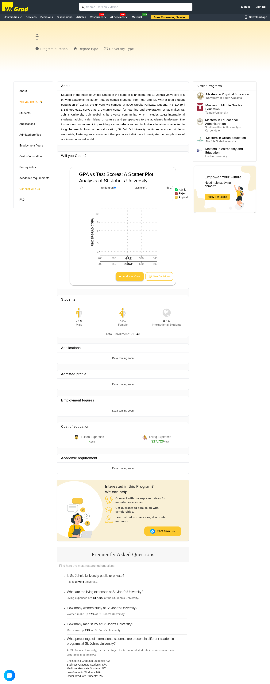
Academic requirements (34, 178)
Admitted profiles (30, 134)
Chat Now (162, 531)
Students (25, 113)
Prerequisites (27, 167)
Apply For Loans (217, 196)
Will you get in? (30, 102)
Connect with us (29, 188)
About (23, 91)
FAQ (22, 199)
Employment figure (31, 145)
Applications (27, 123)
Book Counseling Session (170, 17)
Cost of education (30, 156)
